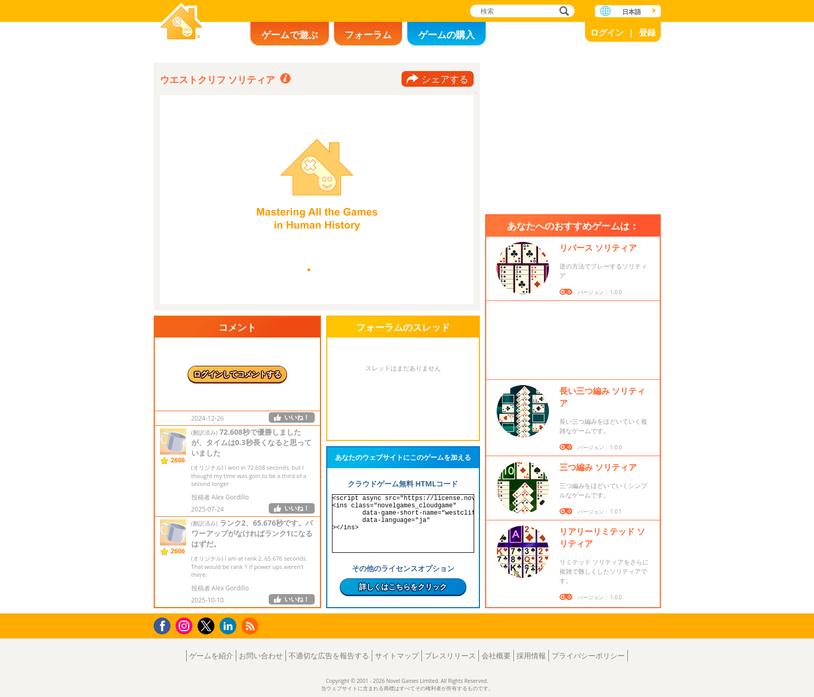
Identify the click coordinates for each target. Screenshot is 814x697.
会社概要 (496, 655)
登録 (647, 32)
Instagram (185, 625)
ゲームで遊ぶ (289, 34)
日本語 (631, 11)
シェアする (444, 79)
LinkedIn (229, 626)
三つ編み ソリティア (598, 467)
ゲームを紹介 (211, 655)
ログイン (607, 32)
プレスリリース (450, 655)
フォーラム (368, 34)
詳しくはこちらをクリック (403, 586)
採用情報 (531, 655)
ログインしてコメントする (237, 374)
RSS (251, 625)
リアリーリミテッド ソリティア (602, 537)
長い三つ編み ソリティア (602, 397)
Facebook (164, 624)
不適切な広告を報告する (329, 655)
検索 (562, 11)
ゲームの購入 (446, 34)
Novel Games (181, 22)
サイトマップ (397, 655)
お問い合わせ (261, 655)
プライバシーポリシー (588, 655)
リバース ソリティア (598, 247)
